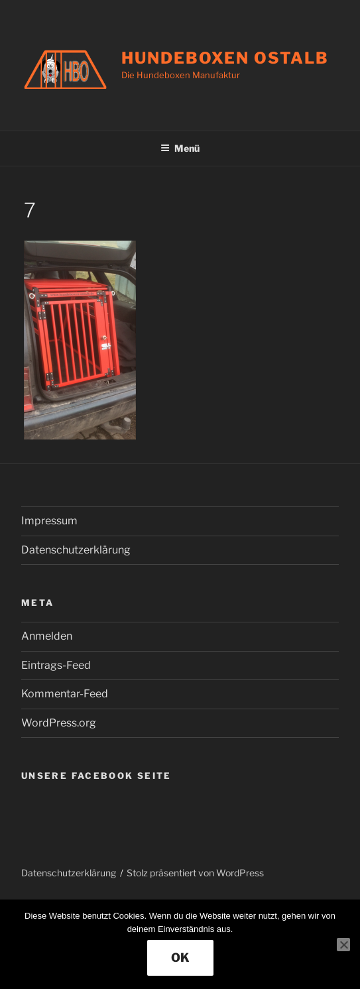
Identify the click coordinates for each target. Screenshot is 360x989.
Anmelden (46, 636)
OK (180, 957)
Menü (180, 148)
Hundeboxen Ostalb (225, 58)
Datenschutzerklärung (76, 550)
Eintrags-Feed (56, 665)
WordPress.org (58, 723)
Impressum (49, 520)
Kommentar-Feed (64, 693)
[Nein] (343, 944)
